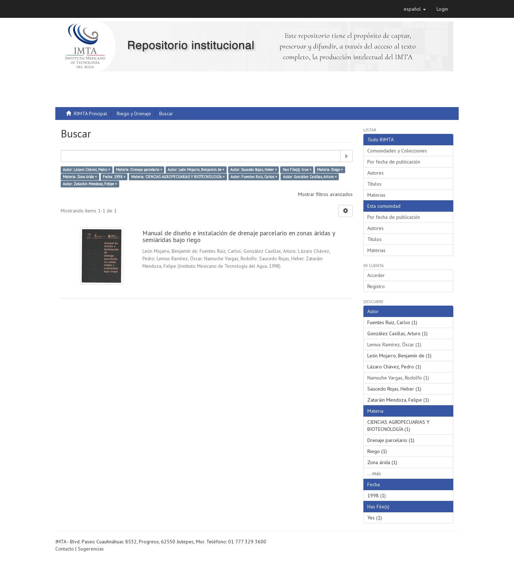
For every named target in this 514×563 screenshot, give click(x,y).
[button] (414, 9)
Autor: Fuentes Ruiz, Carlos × (254, 176)
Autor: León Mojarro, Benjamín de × (196, 169)
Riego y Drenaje (134, 113)
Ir (346, 156)
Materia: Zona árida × (80, 176)
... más (374, 473)
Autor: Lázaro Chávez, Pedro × (86, 169)
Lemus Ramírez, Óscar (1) (394, 344)
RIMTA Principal (90, 113)
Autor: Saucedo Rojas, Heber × (253, 169)
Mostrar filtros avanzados (325, 194)
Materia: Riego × (330, 169)
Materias (376, 195)
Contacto (64, 549)
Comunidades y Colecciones (397, 150)
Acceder (376, 275)
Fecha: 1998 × (114, 176)
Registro (376, 286)
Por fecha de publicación (393, 162)
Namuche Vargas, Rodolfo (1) (398, 378)
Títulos (374, 184)
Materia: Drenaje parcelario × (139, 169)
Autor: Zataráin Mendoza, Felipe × (90, 183)
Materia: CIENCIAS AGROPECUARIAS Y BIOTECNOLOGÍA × (178, 176)
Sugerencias (91, 549)
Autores (375, 173)
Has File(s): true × (297, 169)
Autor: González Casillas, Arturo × (310, 176)
